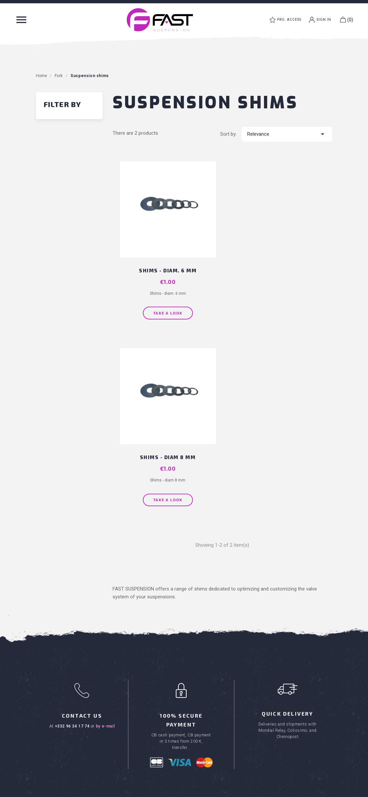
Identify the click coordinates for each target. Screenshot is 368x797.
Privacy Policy (256, 790)
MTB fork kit (54, 721)
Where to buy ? (206, 650)
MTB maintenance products (72, 730)
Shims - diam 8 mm (279, 262)
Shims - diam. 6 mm (165, 262)
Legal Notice (229, 790)
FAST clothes (55, 739)
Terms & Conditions (211, 631)
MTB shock (53, 711)
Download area (205, 669)
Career (196, 660)
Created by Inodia (198, 790)
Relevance (287, 134)
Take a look (164, 305)
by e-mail (105, 532)
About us (199, 641)
